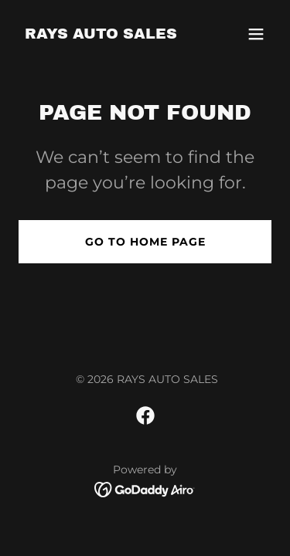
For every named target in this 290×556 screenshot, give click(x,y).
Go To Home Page (145, 242)
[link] (101, 34)
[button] (256, 34)
